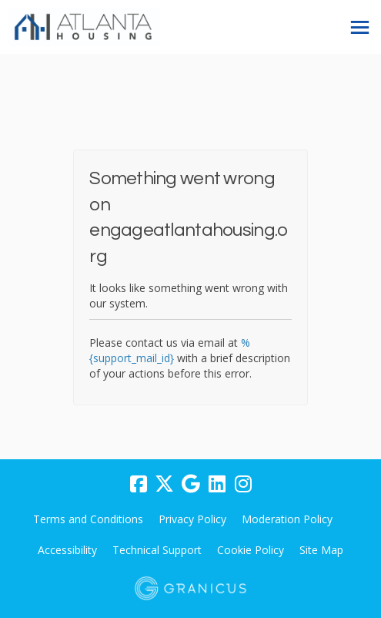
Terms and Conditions (88, 519)
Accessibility (67, 549)
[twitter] (164, 484)
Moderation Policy (287, 519)
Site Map (321, 549)
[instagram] (243, 484)
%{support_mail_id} (169, 350)
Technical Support (157, 549)
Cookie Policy (250, 549)
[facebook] (138, 484)
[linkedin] (217, 484)
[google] (191, 484)
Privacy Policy (192, 519)
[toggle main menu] (359, 27)
